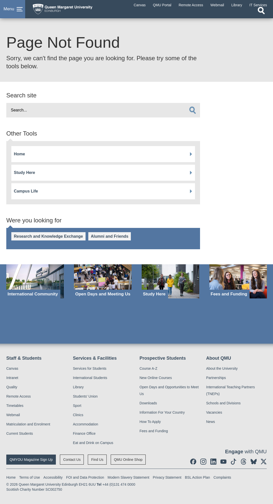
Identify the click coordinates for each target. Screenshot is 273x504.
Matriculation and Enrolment (28, 424)
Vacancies (214, 412)
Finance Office (84, 433)
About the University (222, 368)
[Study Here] (170, 281)
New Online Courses (156, 378)
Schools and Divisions (223, 403)
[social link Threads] (244, 462)
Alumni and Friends (109, 236)
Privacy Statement (167, 477)
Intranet (12, 378)
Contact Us (72, 460)
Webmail (13, 415)
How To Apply (150, 422)
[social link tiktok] (233, 462)
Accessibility (53, 477)
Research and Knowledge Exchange (48, 236)
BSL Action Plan (197, 477)
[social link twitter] (264, 462)
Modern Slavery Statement (128, 477)
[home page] (69, 10)
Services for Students (89, 368)
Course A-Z (149, 368)
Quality (11, 387)
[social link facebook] (193, 462)
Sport (77, 406)
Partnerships (216, 378)
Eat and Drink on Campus (93, 443)
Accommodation (85, 424)
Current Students (19, 433)
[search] (192, 110)
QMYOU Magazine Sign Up (31, 460)
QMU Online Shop (128, 460)
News (210, 422)
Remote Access (18, 396)
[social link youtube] (223, 462)
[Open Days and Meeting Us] (103, 281)
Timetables (14, 406)
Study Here (24, 172)
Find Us (97, 460)
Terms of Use (29, 477)
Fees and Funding (154, 431)
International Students (90, 378)
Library (78, 387)
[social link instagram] (203, 462)
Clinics (78, 415)
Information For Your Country (162, 412)
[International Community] (35, 281)
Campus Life (26, 191)
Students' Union (85, 396)
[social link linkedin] (213, 462)
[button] (12, 11)
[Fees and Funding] (238, 281)
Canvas (12, 368)
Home (19, 154)
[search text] (103, 110)
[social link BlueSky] (254, 462)
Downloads (148, 403)
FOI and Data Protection (85, 477)
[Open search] (261, 14)
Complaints (222, 477)
